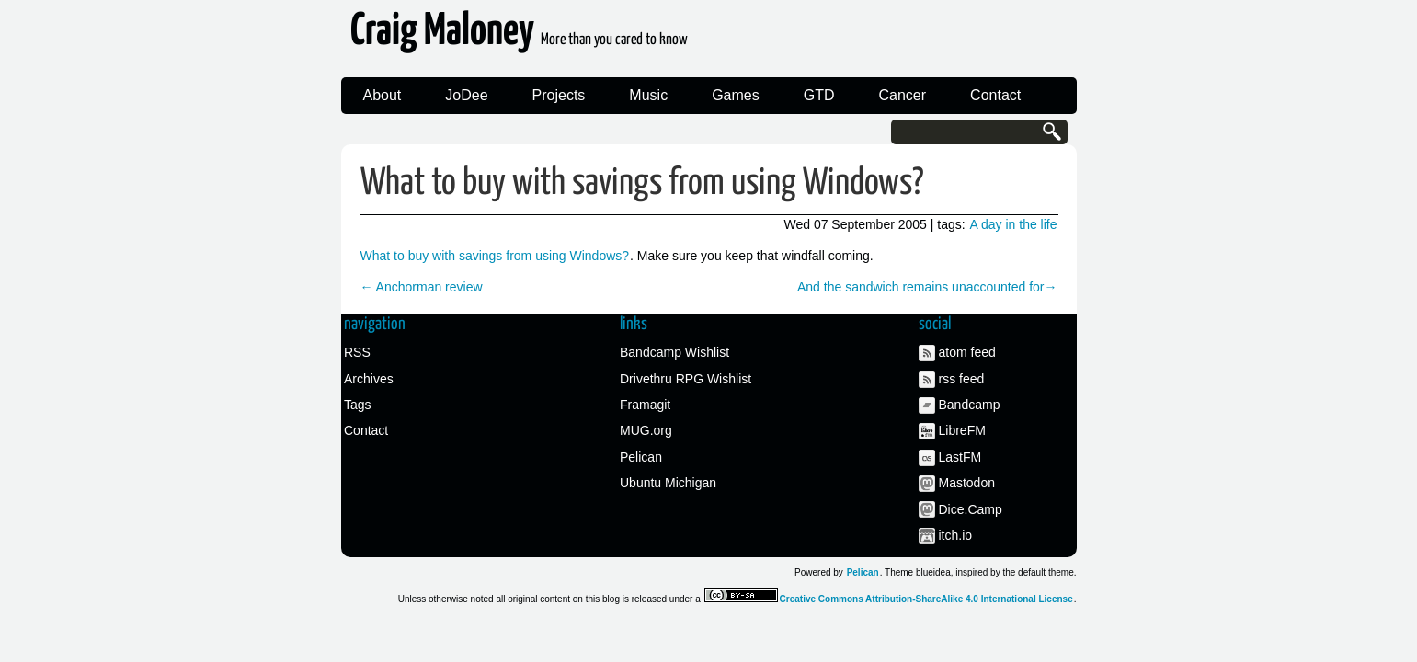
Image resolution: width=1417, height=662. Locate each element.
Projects (559, 95)
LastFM (960, 457)
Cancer (903, 95)
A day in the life (1013, 224)
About (382, 95)
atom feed (967, 352)
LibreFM (962, 430)
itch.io (956, 535)
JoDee (466, 95)
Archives (369, 378)
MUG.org (646, 430)
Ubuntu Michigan (668, 482)
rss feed (962, 378)
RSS (357, 352)
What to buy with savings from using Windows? (641, 183)
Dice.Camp (970, 509)
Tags (357, 404)
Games (736, 95)
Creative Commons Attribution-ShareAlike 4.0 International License (926, 599)
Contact (995, 95)
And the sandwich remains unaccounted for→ (927, 287)
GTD (819, 95)
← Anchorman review (421, 287)
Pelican (641, 457)
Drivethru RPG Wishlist (685, 378)
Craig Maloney (519, 36)
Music (648, 95)
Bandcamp (969, 404)
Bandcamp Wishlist (674, 352)
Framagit (645, 404)
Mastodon (967, 482)
